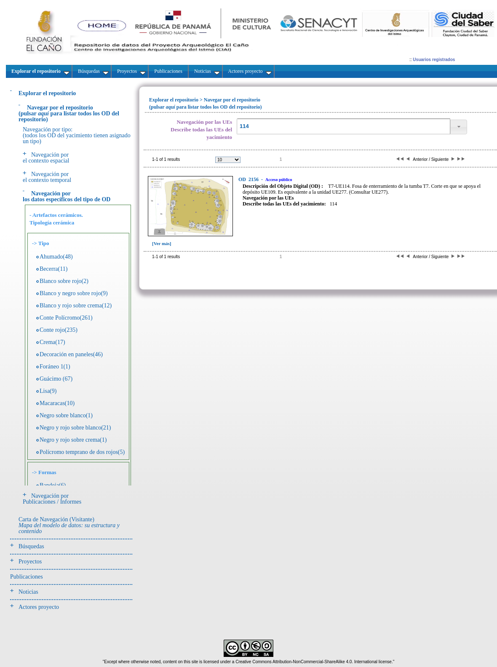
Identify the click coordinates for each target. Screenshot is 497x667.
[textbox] (343, 126)
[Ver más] (161, 243)
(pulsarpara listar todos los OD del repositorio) (69, 113)
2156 (249, 179)
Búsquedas (31, 546)
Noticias (28, 592)
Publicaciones (26, 577)
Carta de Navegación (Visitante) (69, 525)
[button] (458, 127)
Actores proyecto (39, 607)
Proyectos (30, 561)
